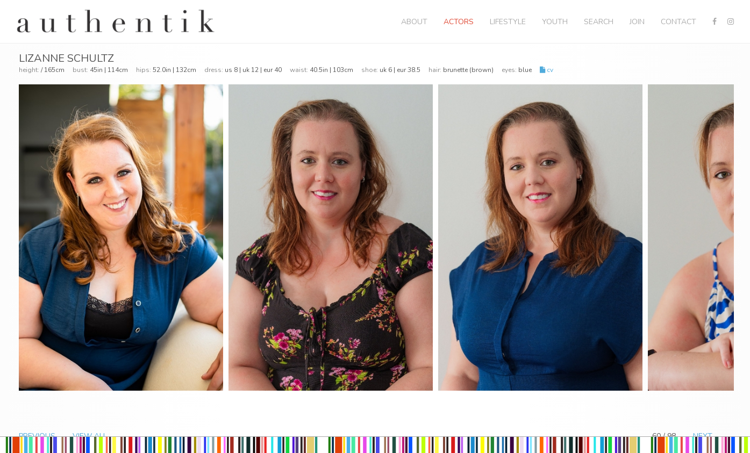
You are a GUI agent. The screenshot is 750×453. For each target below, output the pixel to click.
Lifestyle (508, 22)
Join (637, 22)
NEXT (702, 436)
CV (546, 70)
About (414, 22)
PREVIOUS (37, 436)
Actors (459, 22)
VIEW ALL (90, 436)
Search (598, 22)
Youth (555, 22)
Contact (678, 22)
